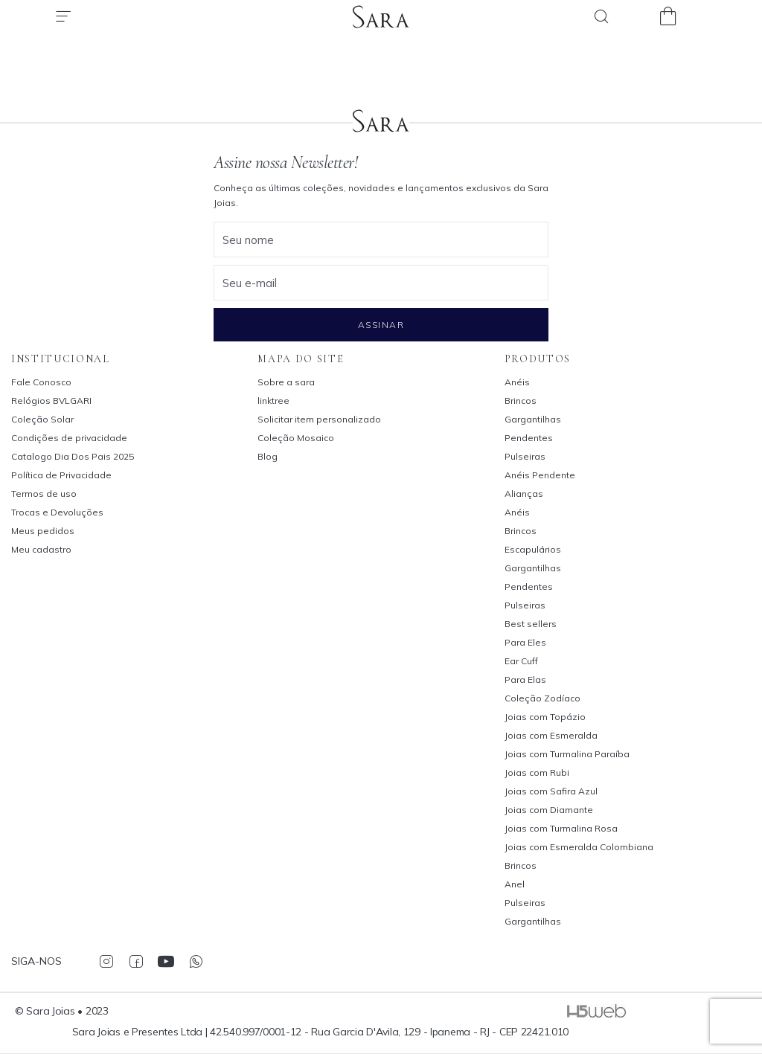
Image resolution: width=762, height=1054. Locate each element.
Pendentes (529, 437)
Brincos (521, 400)
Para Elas (525, 679)
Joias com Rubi (537, 772)
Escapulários (533, 549)
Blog (267, 456)
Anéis (517, 382)
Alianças (524, 493)
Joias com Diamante (549, 809)
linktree (273, 400)
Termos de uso (44, 493)
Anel (515, 884)
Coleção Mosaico (295, 437)
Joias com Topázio (545, 716)
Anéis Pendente (540, 475)
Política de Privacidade (61, 475)
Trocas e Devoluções (57, 512)
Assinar (381, 324)
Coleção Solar (42, 419)
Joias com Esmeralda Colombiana (579, 846)
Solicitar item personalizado (319, 419)
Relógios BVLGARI (51, 400)
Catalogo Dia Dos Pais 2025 (72, 456)
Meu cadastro (41, 549)
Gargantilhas (533, 419)
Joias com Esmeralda (551, 735)
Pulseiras (525, 456)
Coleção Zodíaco (542, 698)
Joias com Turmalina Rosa (561, 828)
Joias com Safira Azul (551, 791)
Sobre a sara (286, 382)
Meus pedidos (42, 530)
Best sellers (531, 623)
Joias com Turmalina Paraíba (567, 753)
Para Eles (525, 642)
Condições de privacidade (69, 437)
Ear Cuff (521, 660)
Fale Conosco (41, 382)
